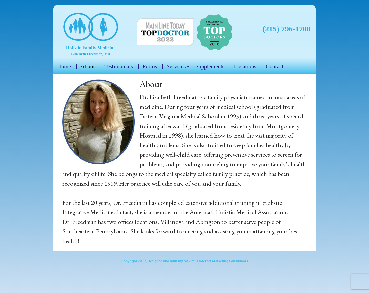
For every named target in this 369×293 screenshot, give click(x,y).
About (87, 66)
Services (176, 66)
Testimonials (118, 66)
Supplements (209, 66)
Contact (274, 66)
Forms (149, 66)
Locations (245, 66)
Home (64, 66)
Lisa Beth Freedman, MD (90, 54)
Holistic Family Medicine (91, 47)
